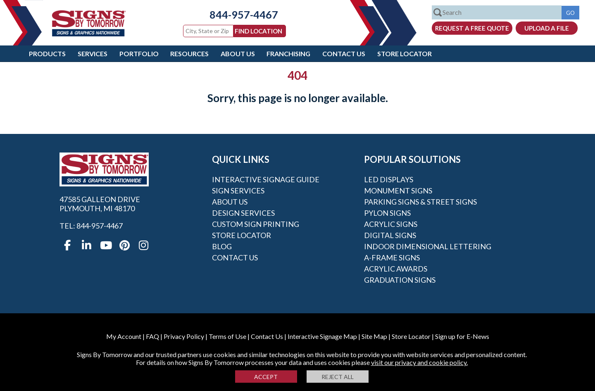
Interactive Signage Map (322, 336)
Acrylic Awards (395, 268)
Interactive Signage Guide (265, 179)
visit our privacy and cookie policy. (419, 362)
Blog (222, 246)
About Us (238, 53)
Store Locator (404, 53)
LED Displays (388, 179)
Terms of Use (227, 336)
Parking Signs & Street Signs (420, 201)
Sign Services (238, 190)
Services (92, 53)
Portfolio (139, 53)
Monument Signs (398, 190)
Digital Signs (390, 235)
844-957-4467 (237, 14)
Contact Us (343, 53)
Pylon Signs (387, 212)
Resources (189, 53)
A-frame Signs (392, 257)
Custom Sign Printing (255, 224)
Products (47, 53)
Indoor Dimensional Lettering (427, 246)
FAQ (152, 336)
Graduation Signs (400, 279)
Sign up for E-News (462, 336)
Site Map (374, 336)
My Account (123, 336)
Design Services (243, 212)
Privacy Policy (184, 336)
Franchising (288, 53)
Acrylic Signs (390, 224)
